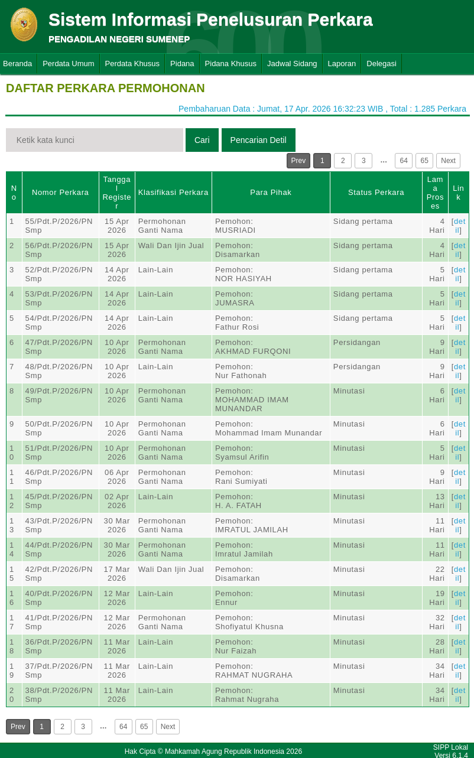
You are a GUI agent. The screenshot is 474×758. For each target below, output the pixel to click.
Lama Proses (435, 192)
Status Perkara (376, 192)
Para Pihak (270, 192)
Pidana (182, 63)
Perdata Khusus (132, 63)
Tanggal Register (116, 192)
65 (424, 161)
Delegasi (381, 63)
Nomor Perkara (60, 192)
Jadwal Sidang (292, 63)
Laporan (342, 63)
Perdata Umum (68, 63)
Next (448, 161)
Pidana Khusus (231, 63)
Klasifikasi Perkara (173, 192)
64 (404, 161)
